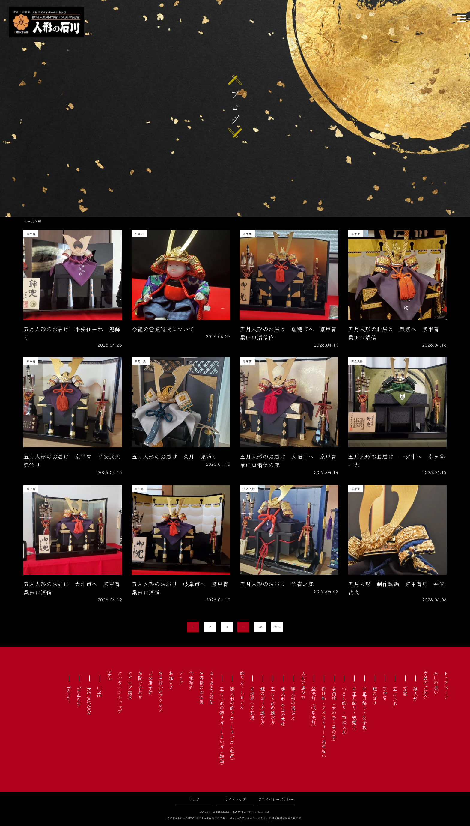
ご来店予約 (150, 683)
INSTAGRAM (89, 700)
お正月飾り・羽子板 (364, 707)
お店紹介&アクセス (160, 691)
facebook (79, 696)
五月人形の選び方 (272, 705)
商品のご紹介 (425, 685)
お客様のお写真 (201, 687)
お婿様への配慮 (252, 703)
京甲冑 (384, 693)
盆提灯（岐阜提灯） (313, 707)
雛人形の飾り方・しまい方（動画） (232, 724)
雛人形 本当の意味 (283, 706)
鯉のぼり (374, 695)
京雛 (405, 691)
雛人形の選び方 (293, 703)
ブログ (181, 678)
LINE (99, 691)
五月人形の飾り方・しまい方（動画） (221, 727)
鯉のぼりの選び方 (262, 705)
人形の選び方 (303, 685)
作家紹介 (191, 680)
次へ (277, 627)
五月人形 (395, 695)
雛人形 (415, 693)
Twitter (69, 694)
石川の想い (435, 683)
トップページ (446, 685)
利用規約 (276, 818)
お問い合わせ (140, 685)
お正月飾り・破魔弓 (354, 707)
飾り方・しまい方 (242, 690)
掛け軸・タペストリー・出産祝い (323, 722)
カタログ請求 (130, 685)
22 (260, 627)
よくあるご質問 (211, 687)
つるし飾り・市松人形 (344, 710)
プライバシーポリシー (276, 799)
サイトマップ (235, 799)
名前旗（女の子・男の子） (334, 715)
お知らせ (170, 680)
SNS (109, 676)
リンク (194, 799)
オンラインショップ (119, 692)
